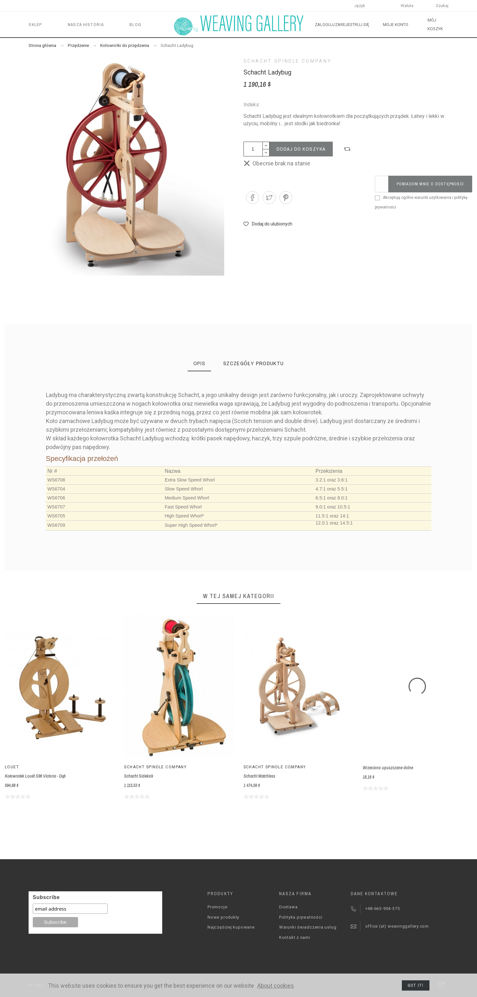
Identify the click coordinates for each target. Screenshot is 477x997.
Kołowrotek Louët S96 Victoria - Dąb (35, 776)
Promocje (217, 906)
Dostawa (288, 906)
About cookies (275, 985)
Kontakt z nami (294, 937)
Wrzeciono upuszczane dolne (388, 768)
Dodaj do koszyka (301, 149)
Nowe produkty (223, 917)
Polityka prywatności (300, 917)
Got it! (415, 985)
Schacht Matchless (259, 776)
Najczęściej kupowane (231, 927)
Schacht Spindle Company (287, 61)
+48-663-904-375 (382, 908)
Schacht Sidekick (138, 776)
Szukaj (442, 5)
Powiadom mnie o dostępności (430, 184)
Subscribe (46, 897)
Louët (12, 767)
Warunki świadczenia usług (308, 927)
